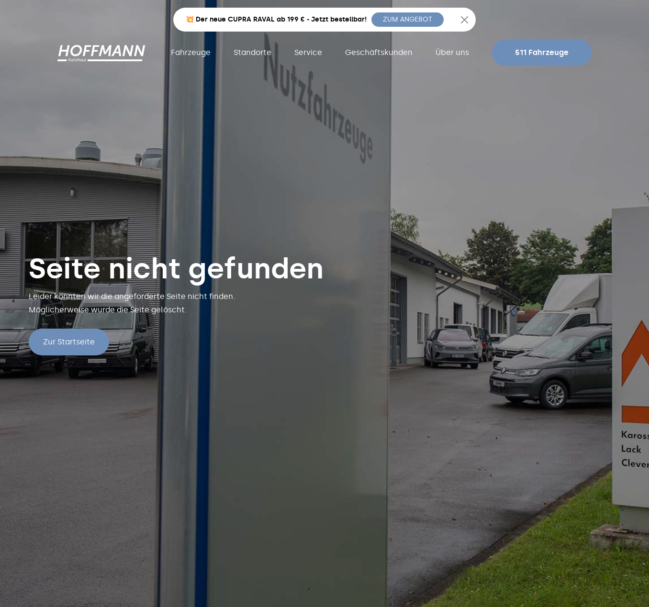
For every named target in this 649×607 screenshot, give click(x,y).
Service (308, 52)
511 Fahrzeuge (542, 52)
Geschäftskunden (379, 52)
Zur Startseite (69, 341)
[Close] (464, 19)
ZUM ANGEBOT (407, 19)
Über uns (452, 52)
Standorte (252, 52)
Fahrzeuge (191, 52)
